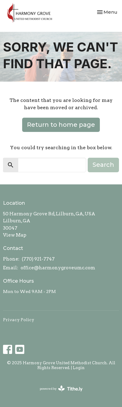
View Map (14, 235)
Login (79, 367)
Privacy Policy (18, 319)
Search (103, 164)
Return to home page (61, 124)
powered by (61, 388)
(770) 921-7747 (38, 259)
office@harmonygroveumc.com (58, 268)
